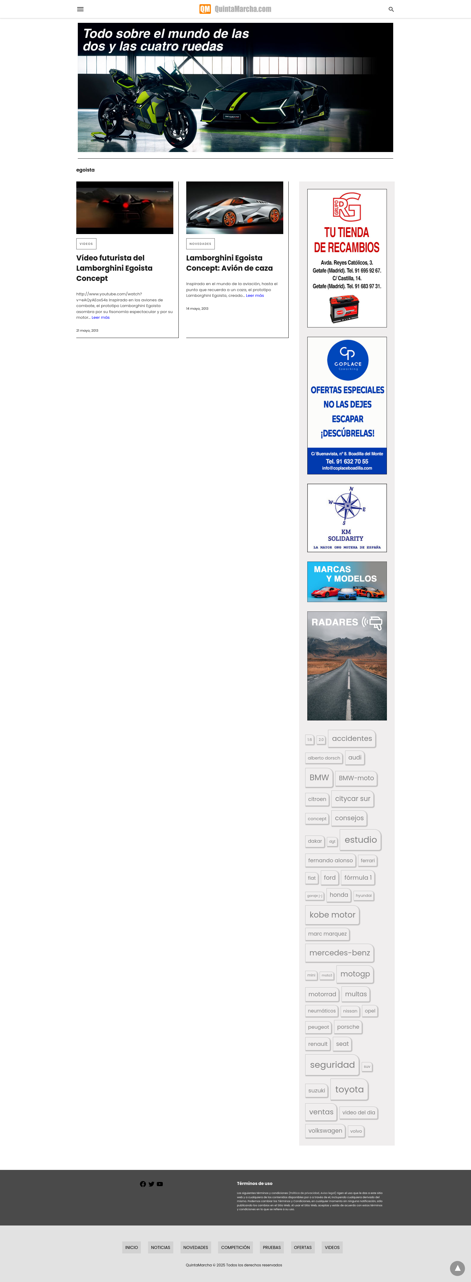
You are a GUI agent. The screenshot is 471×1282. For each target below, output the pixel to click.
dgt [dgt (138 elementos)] (332, 841)
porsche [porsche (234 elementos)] (348, 1027)
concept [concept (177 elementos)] (317, 818)
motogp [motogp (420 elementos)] (355, 974)
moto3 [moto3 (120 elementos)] (327, 975)
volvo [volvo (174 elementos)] (356, 1131)
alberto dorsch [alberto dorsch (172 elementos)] (324, 758)
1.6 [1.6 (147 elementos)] (310, 739)
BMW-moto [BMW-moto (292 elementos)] (356, 778)
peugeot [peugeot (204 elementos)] (318, 1027)
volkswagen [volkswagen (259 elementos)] (325, 1131)
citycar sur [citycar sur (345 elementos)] (352, 798)
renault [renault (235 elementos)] (317, 1044)
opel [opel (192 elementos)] (370, 1010)
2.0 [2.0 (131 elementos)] (321, 739)
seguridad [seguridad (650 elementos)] (332, 1064)
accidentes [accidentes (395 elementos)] (352, 738)
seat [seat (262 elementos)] (342, 1044)
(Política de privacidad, (304, 1193)
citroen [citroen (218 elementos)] (317, 799)
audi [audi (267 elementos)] (355, 757)
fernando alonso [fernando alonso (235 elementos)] (330, 860)
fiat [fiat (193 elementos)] (312, 878)
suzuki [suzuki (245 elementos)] (316, 1090)
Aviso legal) (328, 1193)
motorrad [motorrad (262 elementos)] (322, 994)
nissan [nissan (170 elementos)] (350, 1011)
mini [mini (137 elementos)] (311, 975)
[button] (347, 258)
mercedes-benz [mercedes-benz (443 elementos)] (339, 952)
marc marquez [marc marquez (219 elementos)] (327, 933)
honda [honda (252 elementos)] (339, 895)
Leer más (101, 317)
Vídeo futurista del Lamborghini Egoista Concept (114, 268)
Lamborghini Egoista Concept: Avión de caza (229, 263)
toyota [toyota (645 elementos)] (349, 1089)
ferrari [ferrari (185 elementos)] (368, 860)
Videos (86, 244)
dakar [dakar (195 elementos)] (315, 841)
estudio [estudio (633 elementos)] (361, 839)
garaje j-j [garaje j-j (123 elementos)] (314, 896)
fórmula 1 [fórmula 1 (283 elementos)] (358, 877)
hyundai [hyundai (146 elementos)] (364, 895)
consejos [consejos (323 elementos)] (349, 818)
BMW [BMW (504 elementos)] (319, 777)
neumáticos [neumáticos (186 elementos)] (322, 1011)
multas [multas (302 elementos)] (356, 994)
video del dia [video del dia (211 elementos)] (358, 1112)
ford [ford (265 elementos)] (330, 878)
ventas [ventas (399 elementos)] (321, 1112)
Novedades (200, 244)
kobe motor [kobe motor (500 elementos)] (333, 914)
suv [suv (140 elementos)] (367, 1066)
